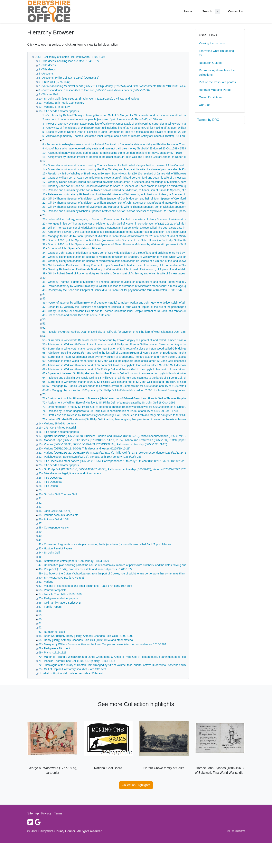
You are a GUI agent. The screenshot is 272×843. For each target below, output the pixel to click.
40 (44, 277)
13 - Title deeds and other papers (59, 111)
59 (40, 615)
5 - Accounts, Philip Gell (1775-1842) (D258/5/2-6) (69, 77)
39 (40, 531)
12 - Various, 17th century (54, 106)
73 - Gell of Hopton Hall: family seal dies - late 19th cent (72, 669)
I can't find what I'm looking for (216, 53)
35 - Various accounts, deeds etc (58, 515)
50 (44, 319)
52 (44, 327)
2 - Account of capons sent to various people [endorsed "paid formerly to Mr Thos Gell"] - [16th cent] (102, 119)
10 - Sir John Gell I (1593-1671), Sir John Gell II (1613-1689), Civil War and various (89, 98)
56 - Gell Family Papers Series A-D (60, 602)
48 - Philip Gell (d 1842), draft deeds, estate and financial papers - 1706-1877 (85, 569)
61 (40, 623)
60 (40, 619)
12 (44, 161)
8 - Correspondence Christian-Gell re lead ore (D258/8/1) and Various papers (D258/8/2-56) (94, 90)
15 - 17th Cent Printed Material (57, 427)
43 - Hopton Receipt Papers (55, 548)
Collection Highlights (136, 785)
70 (44, 394)
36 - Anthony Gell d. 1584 (54, 519)
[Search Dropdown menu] (217, 11)
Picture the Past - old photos (217, 82)
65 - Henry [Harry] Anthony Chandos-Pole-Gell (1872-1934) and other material (86, 640)
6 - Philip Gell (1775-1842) (54, 82)
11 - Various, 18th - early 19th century (61, 102)
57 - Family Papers (50, 606)
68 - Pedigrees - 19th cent (54, 648)
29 (40, 490)
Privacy (46, 813)
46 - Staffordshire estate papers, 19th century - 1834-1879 (74, 561)
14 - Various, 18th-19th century (57, 423)
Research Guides (210, 62)
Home (188, 11)
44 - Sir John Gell (49, 552)
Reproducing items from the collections (217, 72)
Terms (58, 813)
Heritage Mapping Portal (215, 89)
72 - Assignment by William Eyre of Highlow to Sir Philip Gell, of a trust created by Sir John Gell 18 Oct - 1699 (108, 402)
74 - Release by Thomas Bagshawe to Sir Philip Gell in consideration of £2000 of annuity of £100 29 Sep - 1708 (110, 411)
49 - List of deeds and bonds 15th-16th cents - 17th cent (76, 315)
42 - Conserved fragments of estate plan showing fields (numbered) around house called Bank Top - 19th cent (105, 544)
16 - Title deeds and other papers (59, 431)
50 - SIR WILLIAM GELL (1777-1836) (61, 577)
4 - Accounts (46, 73)
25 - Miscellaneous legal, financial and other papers (70, 473)
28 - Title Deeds (48, 485)
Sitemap (33, 813)
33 (40, 506)
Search (207, 11)
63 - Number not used (52, 631)
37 (40, 523)
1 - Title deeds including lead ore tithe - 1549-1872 (69, 61)
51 (44, 323)
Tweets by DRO (208, 119)
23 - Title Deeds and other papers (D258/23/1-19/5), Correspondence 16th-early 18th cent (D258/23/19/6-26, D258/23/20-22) (114, 461)
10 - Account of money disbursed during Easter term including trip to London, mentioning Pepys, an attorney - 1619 (112, 152)
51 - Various (46, 581)
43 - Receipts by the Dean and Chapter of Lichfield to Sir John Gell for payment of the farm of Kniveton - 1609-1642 (112, 290)
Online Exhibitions (210, 97)
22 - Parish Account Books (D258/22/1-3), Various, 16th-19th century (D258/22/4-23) (90, 456)
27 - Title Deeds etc (50, 481)
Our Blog (205, 104)
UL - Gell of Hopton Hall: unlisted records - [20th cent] (71, 673)
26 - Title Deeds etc (50, 477)
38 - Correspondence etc (54, 527)
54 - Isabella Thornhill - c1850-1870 (60, 594)
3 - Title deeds (47, 69)
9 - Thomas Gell (48, 94)
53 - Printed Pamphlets (52, 590)
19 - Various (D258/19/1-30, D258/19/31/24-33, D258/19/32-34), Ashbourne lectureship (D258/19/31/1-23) (103, 444)
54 (44, 336)
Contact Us (235, 11)
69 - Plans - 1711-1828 (52, 652)
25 (44, 215)
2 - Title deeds (47, 65)
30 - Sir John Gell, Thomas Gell (58, 494)
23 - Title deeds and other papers (59, 465)
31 (40, 498)
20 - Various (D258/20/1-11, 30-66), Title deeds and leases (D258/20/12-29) (84, 448)
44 (44, 294)
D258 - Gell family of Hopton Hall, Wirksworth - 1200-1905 (70, 56)
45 (44, 298)
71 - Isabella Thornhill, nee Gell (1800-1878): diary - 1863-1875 (77, 660)
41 (40, 540)
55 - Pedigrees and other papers (58, 598)
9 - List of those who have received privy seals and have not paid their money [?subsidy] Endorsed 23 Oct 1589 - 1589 (114, 148)
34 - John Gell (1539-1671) (55, 510)
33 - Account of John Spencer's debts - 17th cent (72, 248)
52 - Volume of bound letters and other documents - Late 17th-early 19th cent (85, 585)
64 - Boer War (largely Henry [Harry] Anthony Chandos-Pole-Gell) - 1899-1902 (86, 635)
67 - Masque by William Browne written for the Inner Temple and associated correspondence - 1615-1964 (102, 644)
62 (40, 627)
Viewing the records (212, 43)
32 (40, 502)
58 (40, 610)
